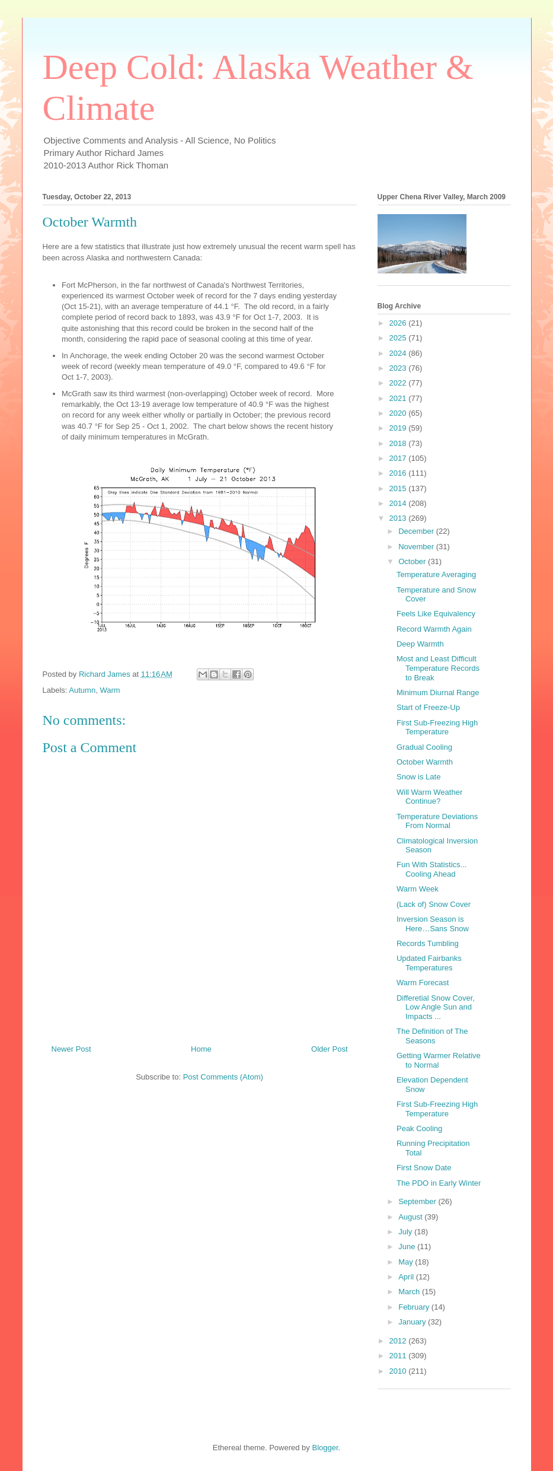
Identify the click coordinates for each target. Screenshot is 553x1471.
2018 (399, 443)
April (407, 1276)
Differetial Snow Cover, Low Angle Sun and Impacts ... (436, 1007)
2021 (399, 398)
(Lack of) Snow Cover (434, 904)
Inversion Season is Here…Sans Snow (433, 924)
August (411, 1216)
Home (201, 1049)
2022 (399, 382)
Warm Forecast (423, 982)
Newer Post (71, 1049)
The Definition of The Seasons (432, 1036)
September (418, 1201)
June (407, 1246)
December (417, 531)
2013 (399, 518)
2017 (399, 458)
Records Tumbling (428, 943)
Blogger (325, 1447)
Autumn (82, 690)
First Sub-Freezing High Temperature (437, 727)
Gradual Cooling (424, 747)
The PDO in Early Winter (439, 1183)
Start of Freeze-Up (428, 707)
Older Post (329, 1049)
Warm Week (418, 888)
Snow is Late (418, 776)
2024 (399, 353)
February (414, 1307)
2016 (399, 473)
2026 (399, 323)
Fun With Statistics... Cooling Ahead (431, 869)
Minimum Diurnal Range (438, 692)
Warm (110, 690)
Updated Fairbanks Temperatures (429, 963)
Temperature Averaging (436, 574)
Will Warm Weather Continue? (429, 797)
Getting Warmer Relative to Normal (439, 1060)
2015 (399, 488)
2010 (399, 1371)
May (406, 1261)
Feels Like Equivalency (436, 613)
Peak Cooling (419, 1128)
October (413, 561)
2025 (399, 337)
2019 (399, 428)
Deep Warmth (420, 643)
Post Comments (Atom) (223, 1076)
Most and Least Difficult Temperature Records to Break (438, 668)
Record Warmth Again (434, 629)
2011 (399, 1355)
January (413, 1321)
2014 (399, 503)
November (417, 546)
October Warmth (425, 761)
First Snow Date (424, 1167)
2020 (399, 413)
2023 (399, 368)
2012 (399, 1340)
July (406, 1231)
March (410, 1291)
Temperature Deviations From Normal (437, 821)
